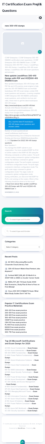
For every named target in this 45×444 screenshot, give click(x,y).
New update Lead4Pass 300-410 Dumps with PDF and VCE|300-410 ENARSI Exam (21, 78)
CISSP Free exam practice (15, 320)
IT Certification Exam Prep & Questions (22, 7)
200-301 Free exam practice (16, 313)
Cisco (26, 65)
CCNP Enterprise (11, 58)
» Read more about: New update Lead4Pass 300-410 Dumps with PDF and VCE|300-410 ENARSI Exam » (21, 186)
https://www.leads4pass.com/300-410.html (20, 105)
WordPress (21, 428)
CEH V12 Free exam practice (16, 322)
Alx (34, 428)
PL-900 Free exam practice (15, 325)
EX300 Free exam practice (15, 329)
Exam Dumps (33, 348)
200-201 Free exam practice (16, 310)
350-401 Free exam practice (16, 317)
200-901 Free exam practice (16, 315)
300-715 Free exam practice (16, 332)
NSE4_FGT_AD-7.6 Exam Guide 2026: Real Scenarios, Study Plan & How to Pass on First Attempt (22, 284)
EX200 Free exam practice (15, 327)
